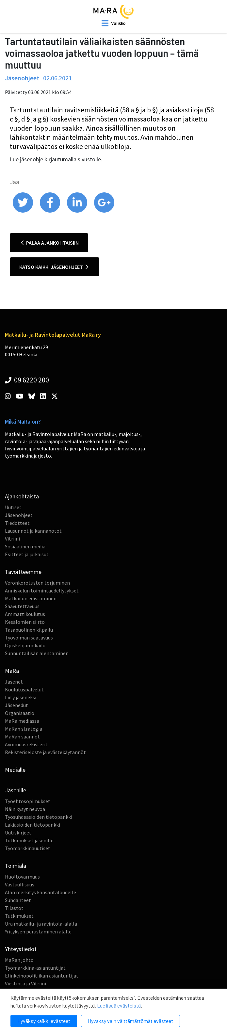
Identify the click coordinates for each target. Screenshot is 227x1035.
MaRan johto (19, 960)
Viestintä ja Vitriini (25, 983)
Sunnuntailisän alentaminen (37, 653)
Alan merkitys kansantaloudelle (40, 892)
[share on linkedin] (77, 211)
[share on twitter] (23, 211)
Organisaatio (19, 713)
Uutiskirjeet (18, 832)
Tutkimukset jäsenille (29, 840)
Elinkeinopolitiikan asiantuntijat (41, 975)
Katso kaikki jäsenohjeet (53, 267)
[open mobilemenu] (113, 23)
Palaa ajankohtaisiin (50, 242)
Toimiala (15, 865)
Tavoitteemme (23, 571)
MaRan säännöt (22, 736)
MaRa (12, 670)
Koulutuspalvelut (24, 689)
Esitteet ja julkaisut (27, 554)
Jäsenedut (16, 705)
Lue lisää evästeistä (119, 1005)
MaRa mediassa (22, 721)
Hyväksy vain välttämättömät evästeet (130, 1021)
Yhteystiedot (21, 949)
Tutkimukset (19, 916)
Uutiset (13, 507)
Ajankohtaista (22, 496)
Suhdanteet (18, 900)
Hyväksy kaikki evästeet (43, 1021)
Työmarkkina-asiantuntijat (35, 967)
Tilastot (14, 908)
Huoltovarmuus (22, 876)
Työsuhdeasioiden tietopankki (38, 817)
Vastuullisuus (19, 884)
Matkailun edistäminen (31, 598)
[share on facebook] (50, 211)
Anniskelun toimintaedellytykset (42, 590)
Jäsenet (14, 681)
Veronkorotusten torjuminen (37, 582)
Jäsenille (15, 790)
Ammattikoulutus (25, 614)
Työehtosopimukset (27, 801)
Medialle (15, 769)
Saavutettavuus (22, 606)
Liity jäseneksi (20, 697)
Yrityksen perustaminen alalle (38, 931)
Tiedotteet (17, 523)
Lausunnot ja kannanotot (33, 530)
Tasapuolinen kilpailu (29, 629)
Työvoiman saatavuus (29, 637)
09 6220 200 (27, 379)
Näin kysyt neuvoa (25, 809)
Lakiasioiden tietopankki (32, 824)
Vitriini (12, 538)
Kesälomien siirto (25, 622)
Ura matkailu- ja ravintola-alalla (41, 923)
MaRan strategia (23, 728)
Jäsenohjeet (19, 515)
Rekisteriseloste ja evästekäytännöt (45, 752)
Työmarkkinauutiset (27, 848)
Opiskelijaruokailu (25, 645)
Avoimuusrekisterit (26, 744)
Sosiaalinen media (25, 546)
